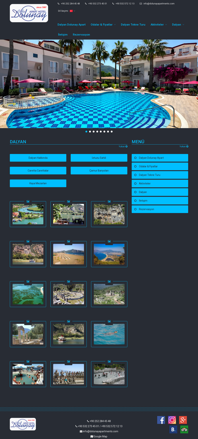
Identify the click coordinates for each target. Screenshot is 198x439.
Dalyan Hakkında (38, 145)
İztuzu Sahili (99, 145)
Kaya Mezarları (38, 170)
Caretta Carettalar (38, 157)
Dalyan (176, 11)
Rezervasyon (81, 22)
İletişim (63, 22)
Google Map (99, 423)
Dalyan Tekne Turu (133, 11)
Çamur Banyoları (99, 157)
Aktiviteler (157, 11)
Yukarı (123, 133)
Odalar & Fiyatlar (102, 11)
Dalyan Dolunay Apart (72, 11)
